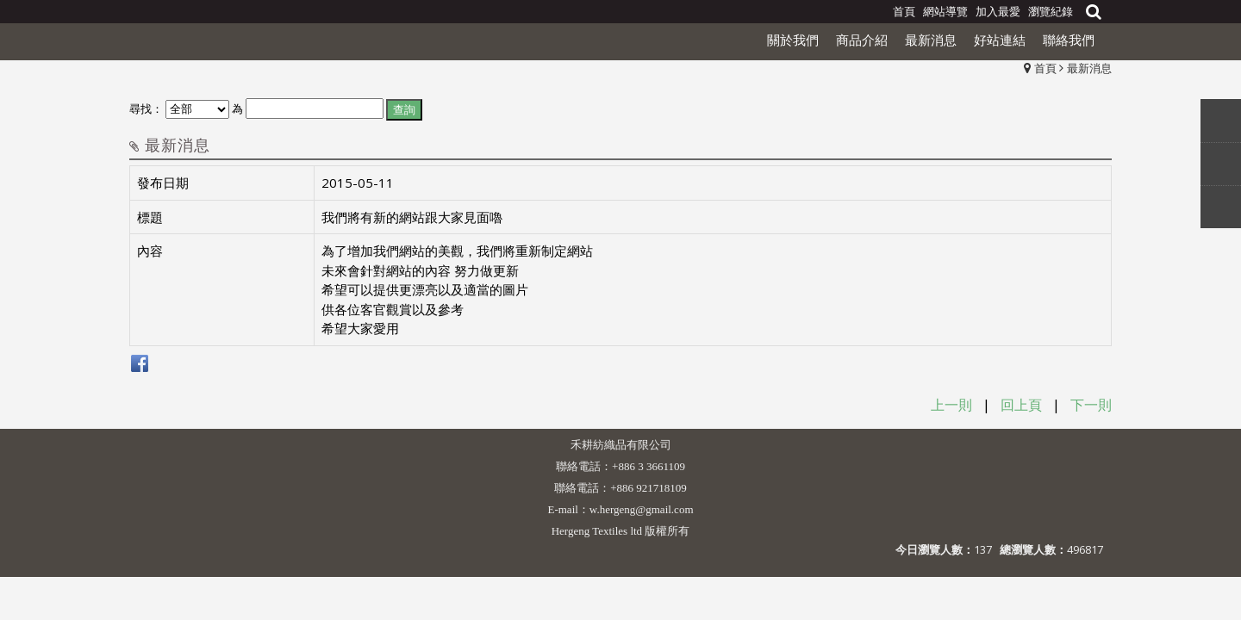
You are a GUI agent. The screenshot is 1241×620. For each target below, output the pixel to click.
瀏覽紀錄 (1050, 11)
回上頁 (1021, 404)
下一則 (1091, 404)
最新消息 (1089, 68)
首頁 (1045, 68)
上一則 (951, 404)
